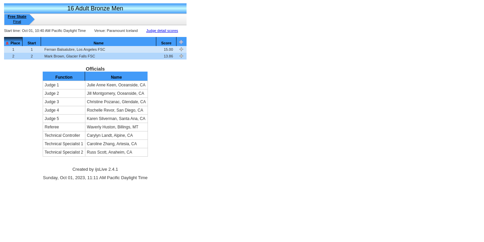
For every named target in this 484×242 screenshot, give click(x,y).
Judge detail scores (162, 31)
